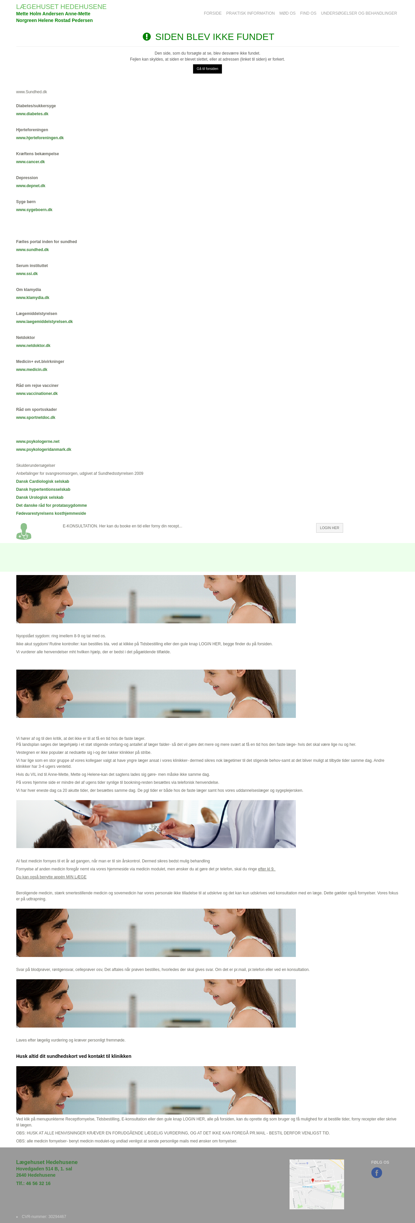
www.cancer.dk (30, 161)
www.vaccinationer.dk (37, 393)
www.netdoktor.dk (33, 345)
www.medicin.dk (32, 369)
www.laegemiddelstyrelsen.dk (44, 321)
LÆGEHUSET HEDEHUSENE (61, 6)
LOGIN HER (329, 528)
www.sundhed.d (31, 249)
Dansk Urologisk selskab (40, 497)
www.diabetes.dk (32, 114)
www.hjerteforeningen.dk (40, 138)
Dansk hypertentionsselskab (43, 489)
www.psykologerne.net (38, 441)
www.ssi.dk (27, 273)
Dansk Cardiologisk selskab (42, 481)
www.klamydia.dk (33, 297)
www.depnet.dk (31, 185)
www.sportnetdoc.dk (36, 417)
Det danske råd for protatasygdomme (51, 505)
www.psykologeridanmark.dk (44, 449)
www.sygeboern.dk (34, 209)
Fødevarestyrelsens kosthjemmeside (51, 513)
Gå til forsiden (207, 69)
